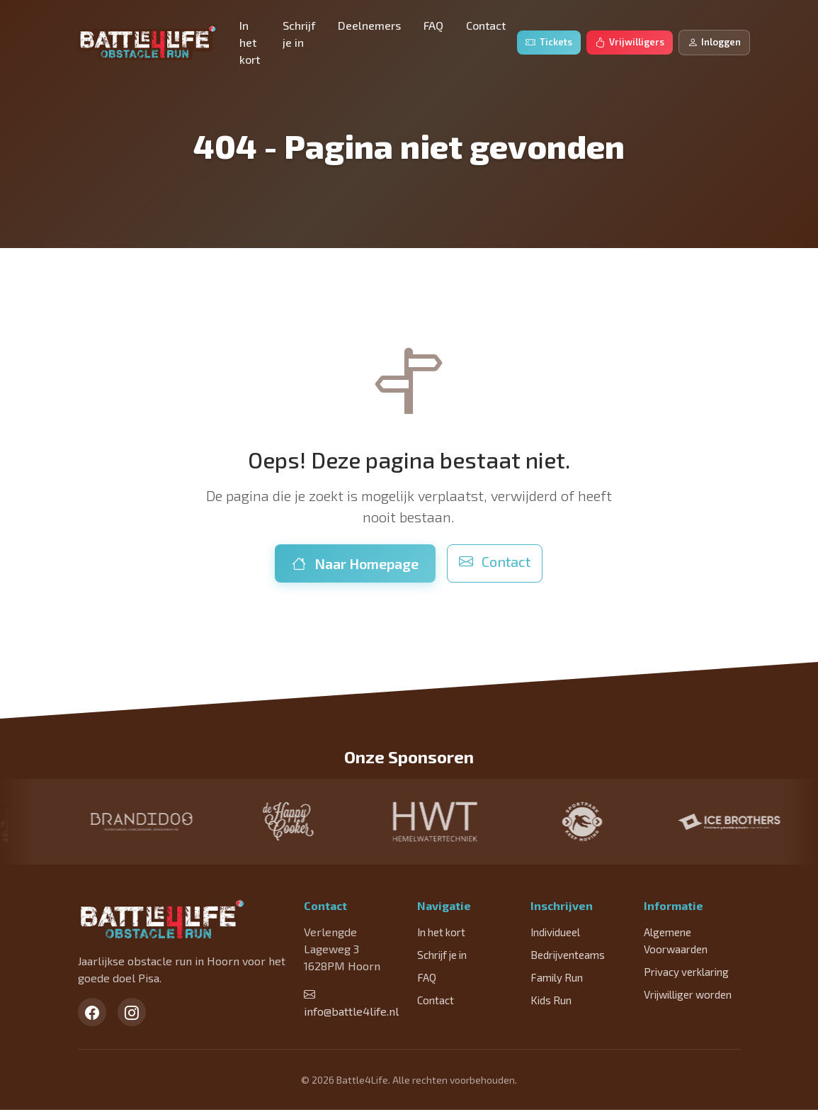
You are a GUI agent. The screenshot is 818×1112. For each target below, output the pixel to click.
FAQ (433, 25)
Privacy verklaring (686, 973)
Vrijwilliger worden (688, 996)
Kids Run (551, 1002)
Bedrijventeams (567, 956)
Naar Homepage (355, 563)
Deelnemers (369, 25)
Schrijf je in (299, 33)
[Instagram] (132, 1014)
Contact (486, 25)
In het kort (249, 42)
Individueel (555, 934)
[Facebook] (92, 1014)
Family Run (556, 979)
